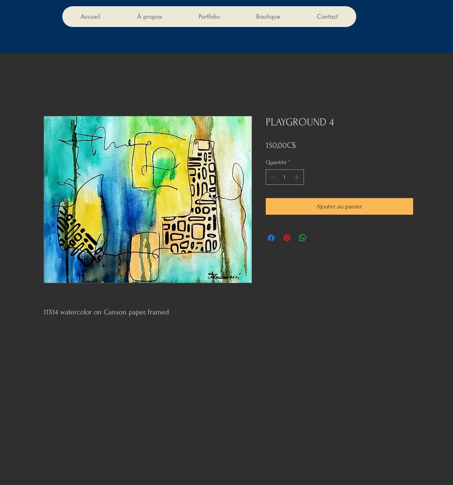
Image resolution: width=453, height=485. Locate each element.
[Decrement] (272, 177)
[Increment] (297, 177)
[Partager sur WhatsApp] (303, 238)
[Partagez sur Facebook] (271, 238)
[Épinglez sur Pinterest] (287, 238)
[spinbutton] (284, 177)
